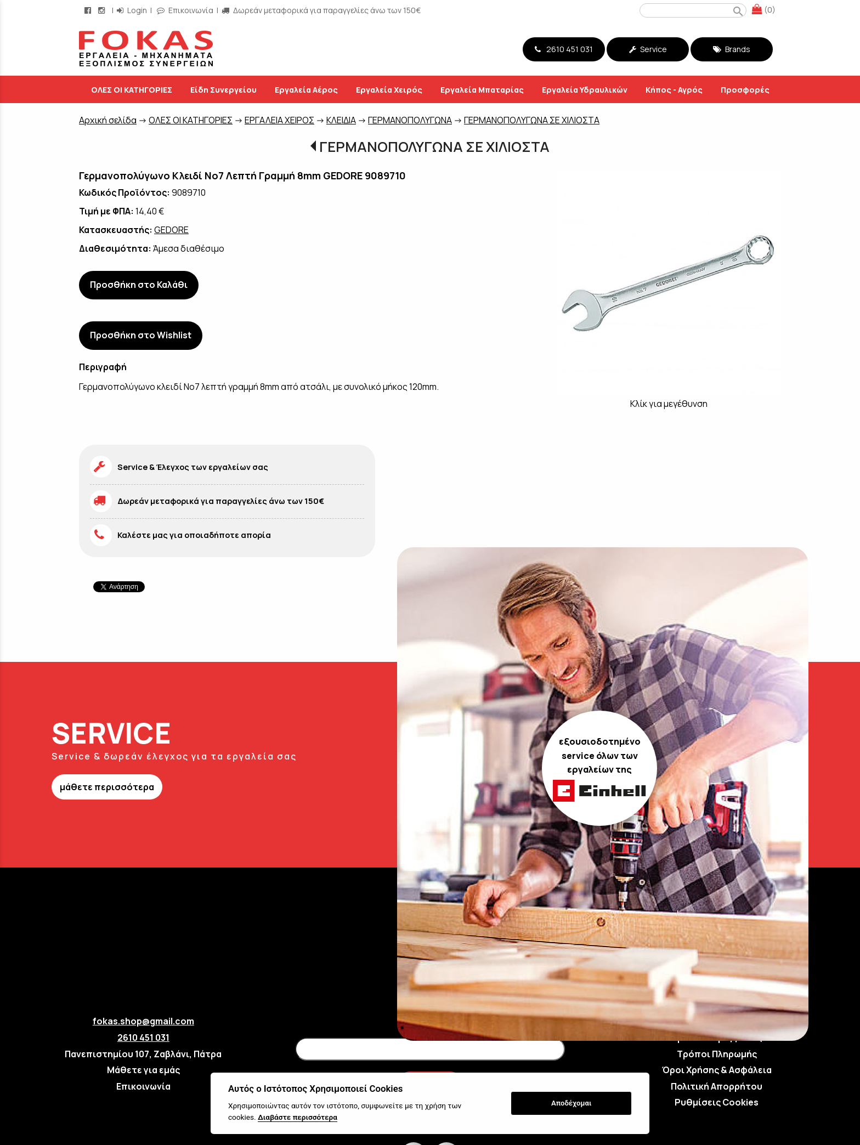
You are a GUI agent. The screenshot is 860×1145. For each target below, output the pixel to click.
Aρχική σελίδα (108, 120)
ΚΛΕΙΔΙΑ (341, 120)
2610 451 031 (564, 49)
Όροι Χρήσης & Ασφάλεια (717, 1070)
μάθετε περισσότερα (107, 787)
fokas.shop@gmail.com (143, 1021)
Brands (731, 49)
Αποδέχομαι (571, 1103)
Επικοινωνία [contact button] (185, 10)
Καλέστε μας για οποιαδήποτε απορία (194, 535)
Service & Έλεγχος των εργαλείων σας (192, 467)
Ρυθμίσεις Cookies (717, 1102)
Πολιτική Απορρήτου (716, 1086)
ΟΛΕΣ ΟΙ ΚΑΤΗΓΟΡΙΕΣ (191, 120)
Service (648, 49)
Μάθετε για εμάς (143, 1070)
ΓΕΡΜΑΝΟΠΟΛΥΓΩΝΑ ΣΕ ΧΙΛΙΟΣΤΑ (531, 120)
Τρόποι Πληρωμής (717, 1054)
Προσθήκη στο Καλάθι (139, 285)
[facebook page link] (88, 10)
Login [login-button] (132, 10)
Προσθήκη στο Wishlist (140, 335)
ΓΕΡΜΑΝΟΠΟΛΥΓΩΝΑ (410, 120)
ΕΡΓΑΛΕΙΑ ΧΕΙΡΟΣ (279, 120)
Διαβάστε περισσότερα (297, 1117)
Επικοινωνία (143, 1086)
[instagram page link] (102, 10)
